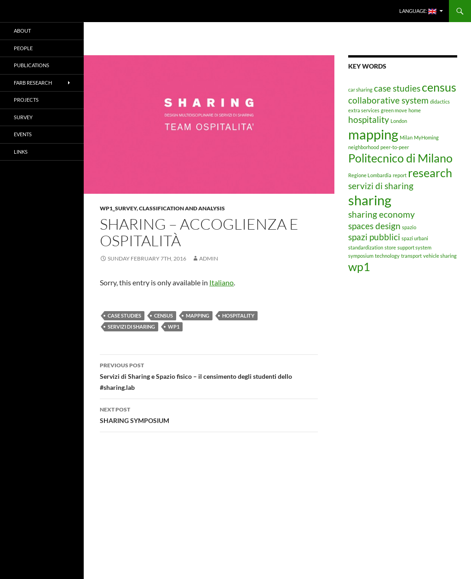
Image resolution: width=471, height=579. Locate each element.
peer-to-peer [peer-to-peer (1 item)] (394, 147)
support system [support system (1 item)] (414, 247)
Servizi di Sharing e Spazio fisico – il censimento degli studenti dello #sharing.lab (209, 375)
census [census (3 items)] (439, 87)
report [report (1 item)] (400, 175)
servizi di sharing (131, 327)
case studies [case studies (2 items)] (397, 88)
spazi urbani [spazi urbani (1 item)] (415, 238)
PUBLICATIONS (31, 65)
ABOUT (22, 31)
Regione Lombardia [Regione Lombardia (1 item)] (369, 175)
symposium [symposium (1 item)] (360, 256)
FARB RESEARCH (33, 83)
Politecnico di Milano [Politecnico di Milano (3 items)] (400, 158)
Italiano (221, 282)
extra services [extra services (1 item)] (363, 110)
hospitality (238, 315)
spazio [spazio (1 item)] (409, 227)
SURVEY (23, 117)
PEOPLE (23, 48)
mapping (197, 315)
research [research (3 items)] (430, 172)
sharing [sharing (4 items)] (369, 200)
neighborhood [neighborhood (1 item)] (363, 147)
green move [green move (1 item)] (394, 110)
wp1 (173, 327)
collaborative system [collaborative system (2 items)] (388, 100)
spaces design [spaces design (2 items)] (374, 225)
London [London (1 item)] (399, 121)
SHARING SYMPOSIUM (209, 414)
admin (208, 258)
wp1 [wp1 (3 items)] (359, 266)
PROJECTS (26, 100)
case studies (124, 315)
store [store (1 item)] (390, 247)
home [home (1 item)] (414, 110)
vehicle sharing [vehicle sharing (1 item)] (440, 256)
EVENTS (23, 134)
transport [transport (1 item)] (411, 256)
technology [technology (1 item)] (387, 256)
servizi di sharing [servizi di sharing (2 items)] (381, 185)
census (163, 315)
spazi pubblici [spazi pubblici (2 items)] (374, 237)
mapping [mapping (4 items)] (373, 134)
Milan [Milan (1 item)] (406, 137)
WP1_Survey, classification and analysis (162, 208)
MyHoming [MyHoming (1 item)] (426, 137)
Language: (418, 11)
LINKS (21, 152)
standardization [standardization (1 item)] (365, 247)
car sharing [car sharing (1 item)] (360, 90)
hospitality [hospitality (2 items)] (368, 119)
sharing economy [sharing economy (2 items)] (381, 214)
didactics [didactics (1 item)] (440, 101)
